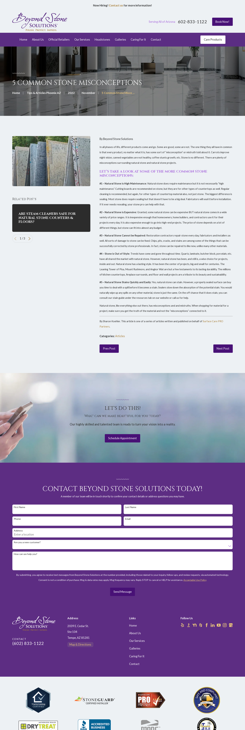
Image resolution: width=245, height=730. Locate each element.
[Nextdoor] (195, 625)
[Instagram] (225, 625)
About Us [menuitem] (38, 39)
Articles (120, 336)
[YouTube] (219, 625)
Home (133, 625)
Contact (134, 664)
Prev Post (109, 348)
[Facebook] (207, 625)
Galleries (134, 648)
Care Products (213, 39)
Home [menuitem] (23, 39)
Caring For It (136, 656)
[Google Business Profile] (231, 625)
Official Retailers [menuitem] (59, 39)
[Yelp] (182, 625)
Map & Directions (80, 644)
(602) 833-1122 (28, 643)
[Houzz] (201, 625)
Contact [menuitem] (156, 39)
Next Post (223, 348)
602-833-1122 (192, 22)
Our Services (137, 641)
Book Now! (222, 21)
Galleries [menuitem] (120, 39)
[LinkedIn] (213, 625)
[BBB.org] (189, 625)
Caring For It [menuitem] (138, 39)
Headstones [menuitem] (102, 39)
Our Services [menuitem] (82, 39)
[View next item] (29, 238)
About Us (135, 633)
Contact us (116, 5)
